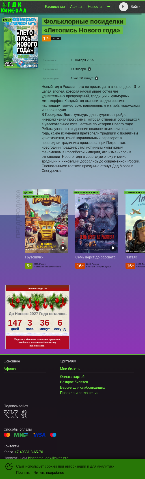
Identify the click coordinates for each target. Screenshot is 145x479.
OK (24, 414)
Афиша (76, 7)
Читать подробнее (49, 473)
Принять (23, 473)
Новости (95, 7)
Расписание (55, 7)
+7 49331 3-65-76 (29, 452)
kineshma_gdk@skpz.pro (48, 458)
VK (11, 414)
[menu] (70, 7)
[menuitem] (54, 7)
